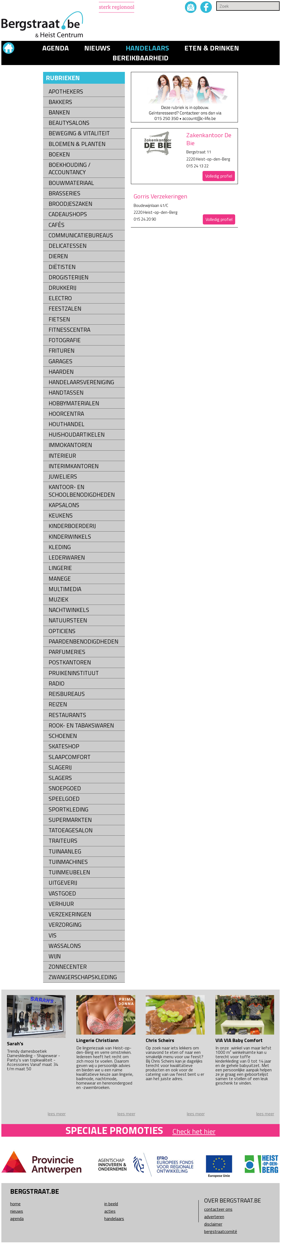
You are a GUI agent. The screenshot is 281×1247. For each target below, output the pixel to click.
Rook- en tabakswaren (81, 725)
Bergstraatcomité (220, 1231)
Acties (110, 1211)
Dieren (58, 256)
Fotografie (65, 340)
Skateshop (64, 746)
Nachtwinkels (69, 610)
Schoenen (63, 736)
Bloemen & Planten (77, 144)
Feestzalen (65, 308)
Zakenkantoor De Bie (208, 139)
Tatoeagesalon (70, 830)
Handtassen (66, 392)
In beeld (111, 1203)
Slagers (60, 778)
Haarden (61, 371)
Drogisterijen (68, 277)
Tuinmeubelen (69, 872)
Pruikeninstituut (74, 673)
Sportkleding (68, 809)
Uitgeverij (63, 882)
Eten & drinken (211, 48)
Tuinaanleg (65, 851)
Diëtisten (62, 267)
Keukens (61, 515)
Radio (56, 683)
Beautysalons (69, 123)
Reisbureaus (67, 694)
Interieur (62, 455)
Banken (59, 112)
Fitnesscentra (69, 329)
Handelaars (147, 48)
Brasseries (64, 193)
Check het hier (193, 1131)
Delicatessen (67, 245)
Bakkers (60, 102)
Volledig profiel (218, 176)
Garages (60, 361)
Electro (60, 298)
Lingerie (60, 568)
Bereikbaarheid (140, 58)
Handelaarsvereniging (81, 382)
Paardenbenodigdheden (83, 641)
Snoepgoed (65, 788)
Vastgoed (62, 893)
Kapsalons (64, 505)
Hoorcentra (66, 413)
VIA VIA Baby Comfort (239, 1040)
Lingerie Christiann (97, 1040)
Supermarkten (70, 820)
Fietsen (59, 319)
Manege (60, 578)
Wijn (55, 956)
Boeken (59, 154)
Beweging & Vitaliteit (79, 133)
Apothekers (66, 91)
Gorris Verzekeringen (160, 196)
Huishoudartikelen (77, 434)
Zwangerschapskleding (83, 977)
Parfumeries (67, 652)
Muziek (58, 599)
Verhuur (61, 904)
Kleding (60, 547)
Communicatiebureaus (81, 235)
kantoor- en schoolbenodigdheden (82, 490)
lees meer (57, 1113)
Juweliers (63, 476)
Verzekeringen (70, 914)
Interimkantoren (74, 466)
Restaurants (67, 715)
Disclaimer (213, 1224)
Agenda (55, 48)
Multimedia (65, 589)
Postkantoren (70, 662)
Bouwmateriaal (71, 183)
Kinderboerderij (72, 526)
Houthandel (67, 424)
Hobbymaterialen (74, 403)
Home (15, 1203)
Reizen (58, 704)
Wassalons (65, 946)
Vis (53, 935)
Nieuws (97, 48)
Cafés (56, 225)
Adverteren (214, 1216)
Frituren (61, 350)
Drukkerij (62, 287)
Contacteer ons (218, 1209)
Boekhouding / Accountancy (70, 168)
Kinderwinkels (70, 536)
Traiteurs (63, 840)
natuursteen (68, 620)
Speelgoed (64, 798)
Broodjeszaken (70, 203)
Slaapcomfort (70, 757)
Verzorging (65, 924)
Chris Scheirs (160, 1040)
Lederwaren (67, 557)
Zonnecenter (68, 966)
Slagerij (60, 767)
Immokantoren (70, 445)
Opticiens (62, 631)
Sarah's (15, 1043)
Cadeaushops (68, 214)
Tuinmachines (68, 862)
